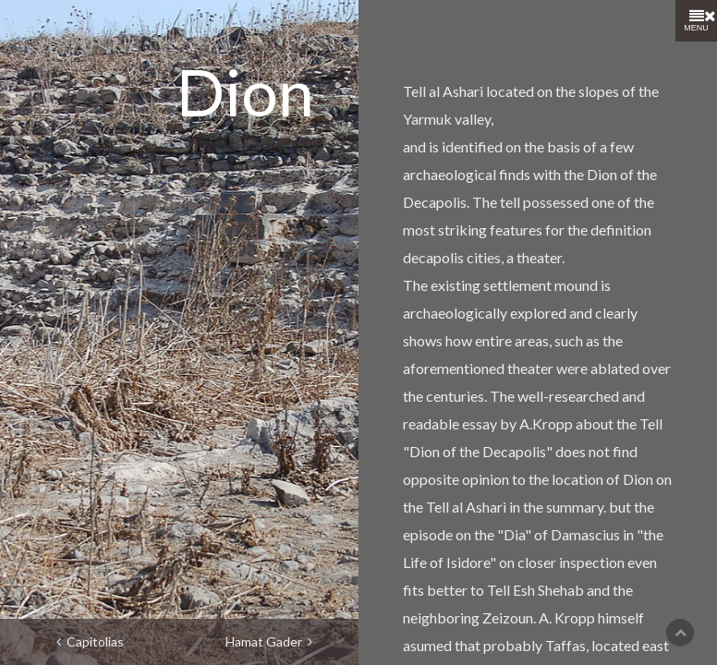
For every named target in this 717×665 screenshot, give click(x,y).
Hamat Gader (268, 641)
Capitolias (90, 641)
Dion (245, 91)
